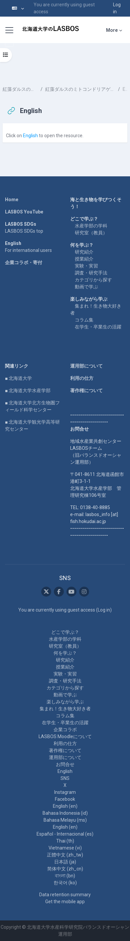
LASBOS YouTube (24, 211)
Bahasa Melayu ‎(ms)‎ (65, 820)
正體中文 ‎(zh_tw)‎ (65, 854)
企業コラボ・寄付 (23, 262)
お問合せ (65, 764)
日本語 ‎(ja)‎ (65, 861)
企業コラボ (65, 729)
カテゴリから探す (93, 279)
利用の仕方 (81, 378)
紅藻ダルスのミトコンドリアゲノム (20, 89)
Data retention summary (65, 894)
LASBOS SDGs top (24, 231)
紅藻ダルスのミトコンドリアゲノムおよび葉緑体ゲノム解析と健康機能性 (80, 89)
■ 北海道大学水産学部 (28, 390)
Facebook (65, 799)
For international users (28, 250)
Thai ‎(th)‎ (65, 841)
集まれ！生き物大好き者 (65, 708)
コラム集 (84, 320)
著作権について (86, 390)
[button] (18, 8)
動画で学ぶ (86, 286)
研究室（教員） (91, 232)
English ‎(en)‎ (65, 806)
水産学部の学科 (91, 225)
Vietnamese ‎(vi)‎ (65, 848)
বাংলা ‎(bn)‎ (65, 875)
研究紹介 (84, 252)
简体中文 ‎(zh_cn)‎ (65, 868)
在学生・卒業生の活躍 (98, 326)
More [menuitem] (112, 30)
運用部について (86, 366)
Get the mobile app (65, 901)
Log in (117, 8)
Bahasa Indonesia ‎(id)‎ (65, 813)
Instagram (65, 792)
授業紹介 (84, 259)
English (30, 135)
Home (11, 199)
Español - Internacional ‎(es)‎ (65, 834)
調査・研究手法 (91, 272)
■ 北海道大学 (18, 378)
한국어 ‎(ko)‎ (65, 882)
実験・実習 (86, 265)
